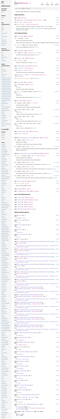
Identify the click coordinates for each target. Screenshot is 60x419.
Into (22, 347)
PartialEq (31, 137)
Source (15, 4)
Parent (19, 133)
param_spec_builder (21, 78)
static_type (19, 183)
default (18, 60)
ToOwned (22, 380)
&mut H (31, 84)
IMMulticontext (22, 18)
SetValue (20, 70)
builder (21, 24)
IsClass (19, 359)
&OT (27, 140)
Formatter (30, 52)
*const (16, 243)
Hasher (19, 87)
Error (19, 409)
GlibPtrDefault (42, 241)
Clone (19, 36)
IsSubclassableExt (25, 356)
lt (17, 162)
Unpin (19, 206)
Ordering (35, 103)
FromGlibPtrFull (53, 245)
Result (40, 52)
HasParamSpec (21, 66)
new (20, 22)
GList (20, 243)
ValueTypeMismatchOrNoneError (35, 408)
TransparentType (24, 385)
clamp (17, 123)
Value (21, 354)
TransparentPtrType (22, 387)
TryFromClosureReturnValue (28, 394)
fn (25, 74)
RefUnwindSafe (22, 200)
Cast (21, 229)
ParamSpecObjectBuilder (38, 74)
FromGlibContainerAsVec (27, 241)
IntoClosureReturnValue (27, 351)
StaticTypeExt (24, 375)
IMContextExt (23, 337)
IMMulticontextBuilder (32, 24)
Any (20, 215)
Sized (20, 95)
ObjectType (23, 137)
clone (17, 38)
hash (17, 84)
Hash (19, 82)
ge (17, 175)
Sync (19, 204)
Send (19, 202)
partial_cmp (19, 155)
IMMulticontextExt (25, 342)
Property (22, 366)
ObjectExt (22, 361)
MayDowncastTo (29, 411)
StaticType (21, 181)
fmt (17, 52)
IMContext (25, 133)
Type (27, 183)
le (17, 166)
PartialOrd (31, 153)
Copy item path (30, 3)
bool (32, 140)
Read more (36, 47)
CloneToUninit (24, 234)
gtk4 (15, 1)
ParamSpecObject (29, 68)
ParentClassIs (22, 131)
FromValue (23, 397)
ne (17, 146)
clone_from (19, 45)
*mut (16, 266)
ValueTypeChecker (21, 408)
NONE (22, 20)
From (21, 239)
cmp (17, 103)
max (17, 109)
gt (17, 171)
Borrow (21, 220)
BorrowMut (22, 225)
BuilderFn (20, 74)
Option (26, 20)
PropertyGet (23, 370)
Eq (18, 189)
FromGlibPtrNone (29, 245)
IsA (19, 191)
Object (21, 335)
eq (17, 140)
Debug (19, 50)
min (17, 116)
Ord (19, 100)
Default (20, 58)
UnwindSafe (21, 209)
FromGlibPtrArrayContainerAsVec (29, 287)
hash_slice (19, 91)
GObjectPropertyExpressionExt (29, 332)
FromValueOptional (31, 404)
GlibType (51, 241)
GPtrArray (22, 250)
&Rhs (27, 146)
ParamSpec (20, 68)
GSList (21, 258)
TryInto (23, 399)
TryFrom (23, 390)
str (28, 74)
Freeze (19, 197)
